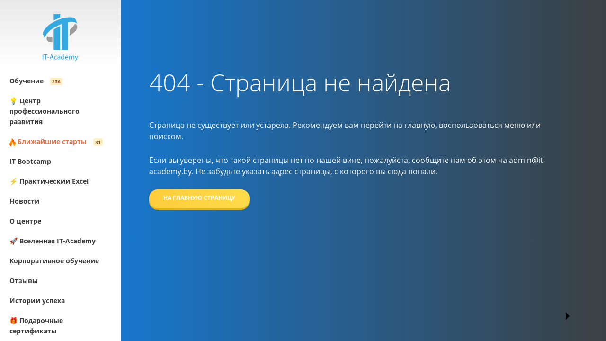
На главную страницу (199, 198)
